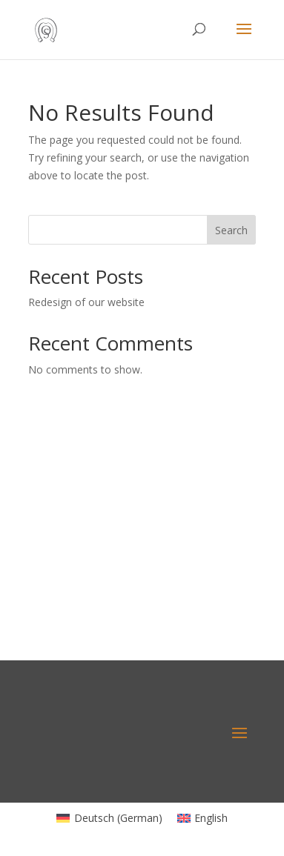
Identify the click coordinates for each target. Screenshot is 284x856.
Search (231, 230)
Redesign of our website (86, 302)
